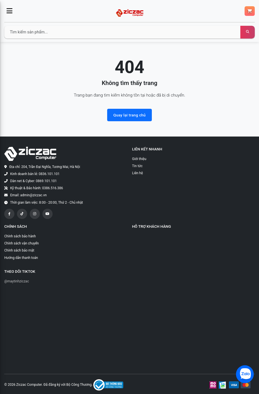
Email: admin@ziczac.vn (28, 195)
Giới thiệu (139, 159)
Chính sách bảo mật (19, 250)
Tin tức (137, 166)
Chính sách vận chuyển (21, 243)
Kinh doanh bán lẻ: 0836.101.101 (35, 174)
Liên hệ (137, 173)
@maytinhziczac (16, 281)
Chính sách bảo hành (20, 236)
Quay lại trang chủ (129, 115)
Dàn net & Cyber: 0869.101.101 (33, 181)
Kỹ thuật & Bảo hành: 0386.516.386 (36, 188)
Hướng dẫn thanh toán (21, 258)
